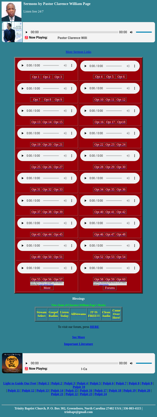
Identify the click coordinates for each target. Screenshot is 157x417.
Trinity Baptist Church (46, 284)
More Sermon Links (78, 51)
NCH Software (104, 284)
